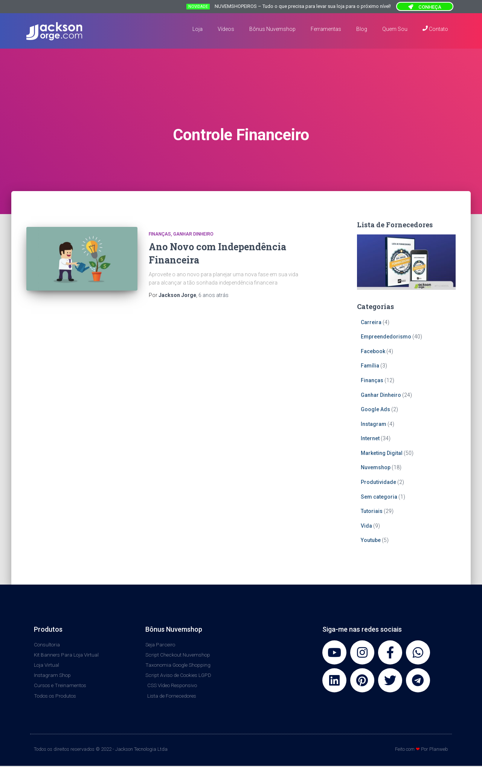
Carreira (371, 322)
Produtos (48, 629)
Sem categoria (379, 497)
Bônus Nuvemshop (272, 29)
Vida (366, 526)
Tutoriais (372, 511)
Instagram (373, 424)
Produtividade (378, 482)
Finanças (160, 234)
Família (370, 366)
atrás (213, 295)
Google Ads (375, 409)
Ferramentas (326, 29)
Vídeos (226, 29)
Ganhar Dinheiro (193, 234)
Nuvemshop (375, 467)
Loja (197, 29)
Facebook (373, 351)
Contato (435, 29)
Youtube (371, 540)
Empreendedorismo (386, 337)
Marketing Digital (382, 453)
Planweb (438, 750)
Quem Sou (394, 29)
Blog (361, 29)
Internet (370, 438)
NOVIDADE (198, 7)
